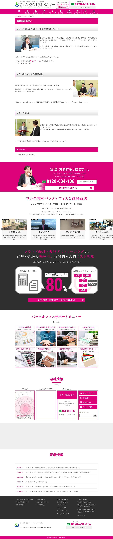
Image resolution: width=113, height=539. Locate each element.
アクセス (85, 12)
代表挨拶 (35, 12)
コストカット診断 (61, 507)
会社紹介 (27, 12)
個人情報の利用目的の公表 (84, 502)
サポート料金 (52, 12)
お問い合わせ (94, 12)
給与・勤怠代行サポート (42, 502)
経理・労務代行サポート (22, 505)
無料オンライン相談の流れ (27, 154)
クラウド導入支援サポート (22, 502)
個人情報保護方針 (82, 499)
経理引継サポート (61, 505)
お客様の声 (77, 12)
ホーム (19, 12)
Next (111, 229)
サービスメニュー (44, 12)
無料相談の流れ (20, 149)
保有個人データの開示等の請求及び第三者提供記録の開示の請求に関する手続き (87, 511)
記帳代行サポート (41, 499)
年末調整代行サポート (42, 505)
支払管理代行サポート (62, 499)
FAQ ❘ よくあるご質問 (63, 513)
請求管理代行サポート (62, 502)
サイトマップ (81, 515)
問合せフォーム (35, 61)
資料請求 (60, 12)
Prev (2, 229)
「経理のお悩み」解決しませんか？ (24, 499)
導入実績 (79, 1)
